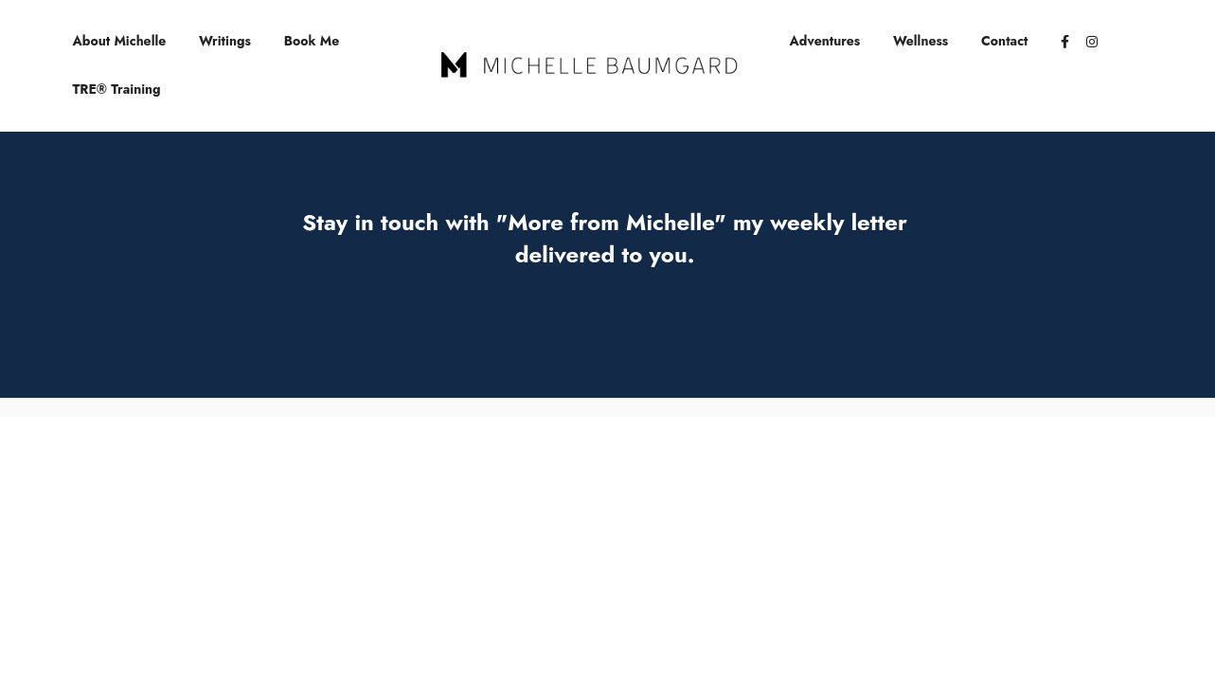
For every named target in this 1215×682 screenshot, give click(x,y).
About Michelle (120, 40)
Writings (225, 40)
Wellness (920, 40)
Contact (1004, 40)
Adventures (825, 40)
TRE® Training (117, 89)
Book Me (312, 40)
